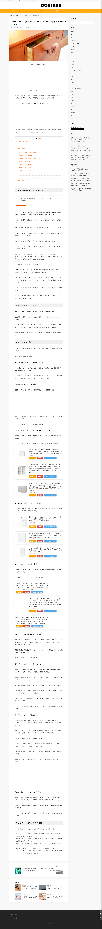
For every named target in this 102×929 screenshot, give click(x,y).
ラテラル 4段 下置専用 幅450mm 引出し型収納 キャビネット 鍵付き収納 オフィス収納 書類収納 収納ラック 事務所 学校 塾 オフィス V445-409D (45, 550)
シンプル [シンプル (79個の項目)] (78, 141)
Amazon (32, 457)
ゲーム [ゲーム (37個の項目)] (85, 139)
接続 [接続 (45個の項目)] (88, 153)
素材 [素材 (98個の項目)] (75, 157)
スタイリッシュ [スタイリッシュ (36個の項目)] (74, 144)
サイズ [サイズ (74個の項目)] (90, 139)
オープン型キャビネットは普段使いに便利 (27, 152)
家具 (72, 94)
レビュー (73, 85)
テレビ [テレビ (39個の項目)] (72, 146)
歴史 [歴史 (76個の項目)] (80, 155)
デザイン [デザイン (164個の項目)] (77, 146)
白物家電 (26, 27)
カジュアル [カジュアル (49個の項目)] (73, 139)
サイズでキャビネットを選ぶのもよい (26, 173)
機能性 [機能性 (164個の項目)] (75, 155)
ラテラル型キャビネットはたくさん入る (27, 161)
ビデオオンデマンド (76, 70)
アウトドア (74, 40)
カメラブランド (24, 11)
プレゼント (74, 76)
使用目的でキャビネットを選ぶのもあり (27, 170)
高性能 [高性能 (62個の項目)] (80, 159)
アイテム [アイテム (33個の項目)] (83, 137)
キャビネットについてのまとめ (22, 180)
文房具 (72, 100)
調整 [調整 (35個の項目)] (88, 157)
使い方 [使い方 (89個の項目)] (76, 150)
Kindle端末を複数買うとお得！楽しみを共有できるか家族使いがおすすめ (81, 189)
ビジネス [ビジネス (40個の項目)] (81, 148)
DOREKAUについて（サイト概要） (18, 913)
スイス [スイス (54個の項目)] (83, 141)
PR (71, 37)
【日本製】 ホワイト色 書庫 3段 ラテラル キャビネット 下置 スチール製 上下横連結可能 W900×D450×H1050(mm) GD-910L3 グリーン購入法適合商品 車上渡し (45, 519)
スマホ (45, 11)
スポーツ (73, 58)
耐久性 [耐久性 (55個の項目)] (79, 157)
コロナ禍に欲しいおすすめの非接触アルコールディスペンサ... (54, 896)
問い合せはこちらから (88, 11)
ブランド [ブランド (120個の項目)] (86, 148)
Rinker (34, 455)
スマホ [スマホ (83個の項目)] (80, 144)
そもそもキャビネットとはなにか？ (23, 141)
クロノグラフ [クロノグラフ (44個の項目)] (80, 139)
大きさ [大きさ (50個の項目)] (72, 153)
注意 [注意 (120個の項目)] (83, 155)
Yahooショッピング (50, 457)
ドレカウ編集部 (32, 27)
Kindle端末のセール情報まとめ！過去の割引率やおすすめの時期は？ (81, 174)
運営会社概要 (14, 914)
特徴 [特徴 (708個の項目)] (90, 155)
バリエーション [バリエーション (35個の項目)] (74, 148)
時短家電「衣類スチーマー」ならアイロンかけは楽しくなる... (29, 896)
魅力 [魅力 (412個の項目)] (84, 159)
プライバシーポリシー (15, 916)
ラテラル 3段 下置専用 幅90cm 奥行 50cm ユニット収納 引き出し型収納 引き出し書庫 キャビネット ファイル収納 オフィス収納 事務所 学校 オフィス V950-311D (45, 535)
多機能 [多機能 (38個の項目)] (89, 150)
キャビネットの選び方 (20, 148)
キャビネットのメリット (21, 145)
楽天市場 (40, 457)
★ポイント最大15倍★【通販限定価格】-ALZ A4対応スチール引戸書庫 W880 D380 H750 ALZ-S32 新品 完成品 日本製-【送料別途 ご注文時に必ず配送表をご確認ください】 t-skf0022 (45, 451)
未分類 (72, 106)
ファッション (74, 73)
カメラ (66, 11)
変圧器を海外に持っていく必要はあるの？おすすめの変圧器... (29, 887)
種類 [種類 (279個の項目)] (72, 157)
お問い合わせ (14, 918)
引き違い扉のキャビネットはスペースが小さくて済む (30, 158)
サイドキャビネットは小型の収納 (26, 164)
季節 (72, 91)
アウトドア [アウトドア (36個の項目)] (88, 137)
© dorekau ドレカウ (51, 926)
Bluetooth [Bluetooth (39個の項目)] (73, 137)
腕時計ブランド (14, 11)
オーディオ (74, 46)
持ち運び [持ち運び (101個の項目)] (84, 153)
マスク (72, 82)
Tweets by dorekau (76, 127)
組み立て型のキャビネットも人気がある (27, 177)
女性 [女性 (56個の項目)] (76, 153)
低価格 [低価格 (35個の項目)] (72, 150)
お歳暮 (72, 49)
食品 (72, 118)
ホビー (72, 79)
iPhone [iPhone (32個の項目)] (78, 137)
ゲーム (72, 55)
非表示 (40, 138)
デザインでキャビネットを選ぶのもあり (27, 167)
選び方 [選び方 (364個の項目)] (72, 159)
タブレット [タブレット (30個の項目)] (85, 144)
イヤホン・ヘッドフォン (77, 43)
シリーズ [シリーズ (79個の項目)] (73, 141)
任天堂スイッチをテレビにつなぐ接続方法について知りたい (54, 887)
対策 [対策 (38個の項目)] (80, 153)
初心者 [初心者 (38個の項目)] (81, 150)
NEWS (72, 31)
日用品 (72, 103)
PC (77, 11)
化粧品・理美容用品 (76, 88)
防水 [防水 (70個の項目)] (76, 159)
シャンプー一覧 (35, 11)
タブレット (74, 64)
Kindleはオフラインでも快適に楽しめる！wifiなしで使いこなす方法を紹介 (81, 179)
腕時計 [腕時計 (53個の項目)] (83, 157)
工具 (72, 97)
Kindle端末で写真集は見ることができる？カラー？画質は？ (81, 169)
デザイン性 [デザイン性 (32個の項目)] (83, 146)
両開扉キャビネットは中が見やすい (26, 155)
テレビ (72, 67)
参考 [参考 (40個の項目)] (85, 150)
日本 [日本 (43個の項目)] (72, 155)
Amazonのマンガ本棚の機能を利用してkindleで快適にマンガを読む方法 (81, 184)
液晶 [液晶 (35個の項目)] (87, 155)
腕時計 (56, 11)
